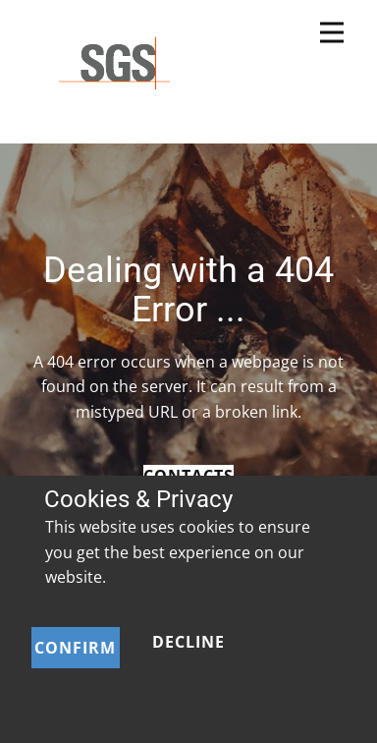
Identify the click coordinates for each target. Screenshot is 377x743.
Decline (188, 642)
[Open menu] (332, 32)
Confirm (75, 647)
